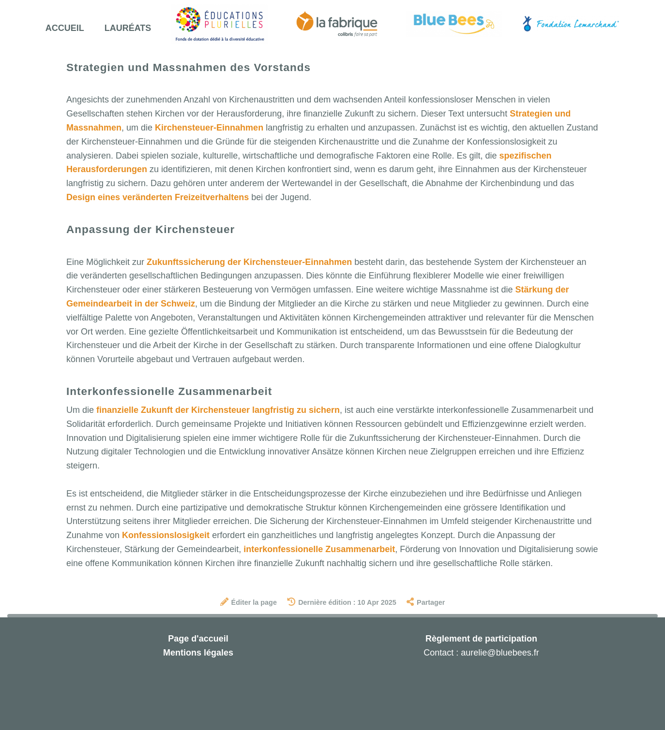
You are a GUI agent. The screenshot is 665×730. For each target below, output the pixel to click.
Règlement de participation (481, 638)
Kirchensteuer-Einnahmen (209, 127)
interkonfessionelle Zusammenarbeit (319, 549)
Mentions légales (198, 652)
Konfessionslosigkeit (166, 535)
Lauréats (128, 28)
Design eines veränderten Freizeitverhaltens (157, 197)
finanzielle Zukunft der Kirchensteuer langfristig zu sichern (218, 410)
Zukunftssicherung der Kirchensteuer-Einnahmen (249, 262)
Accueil (64, 28)
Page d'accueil (198, 638)
